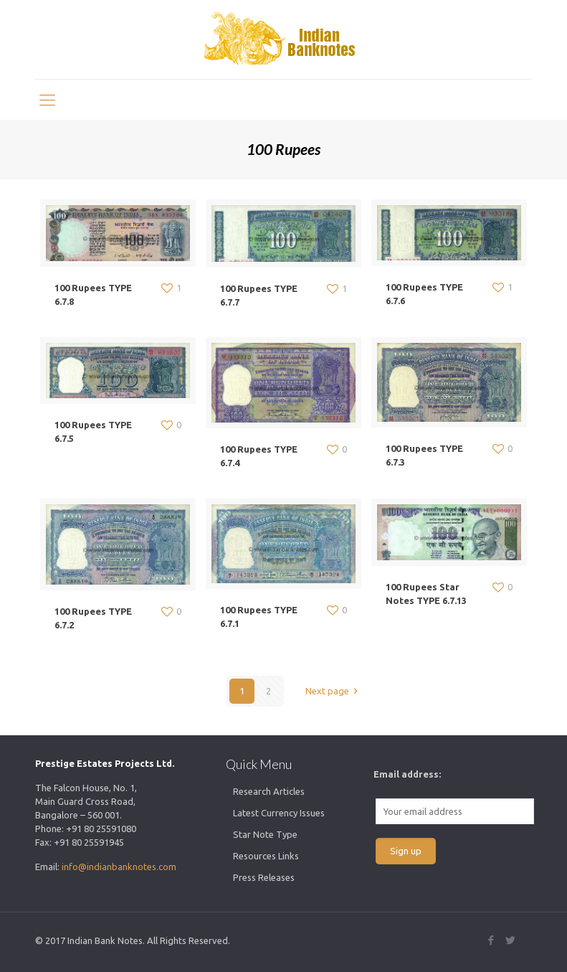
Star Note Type (265, 834)
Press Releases (264, 877)
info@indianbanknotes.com (119, 867)
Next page (333, 691)
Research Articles (269, 791)
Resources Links (266, 856)
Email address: (407, 774)
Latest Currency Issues (279, 813)
